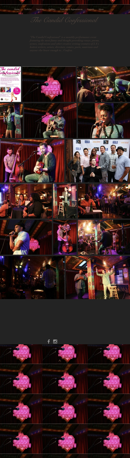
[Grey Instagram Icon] (55, 341)
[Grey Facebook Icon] (48, 341)
